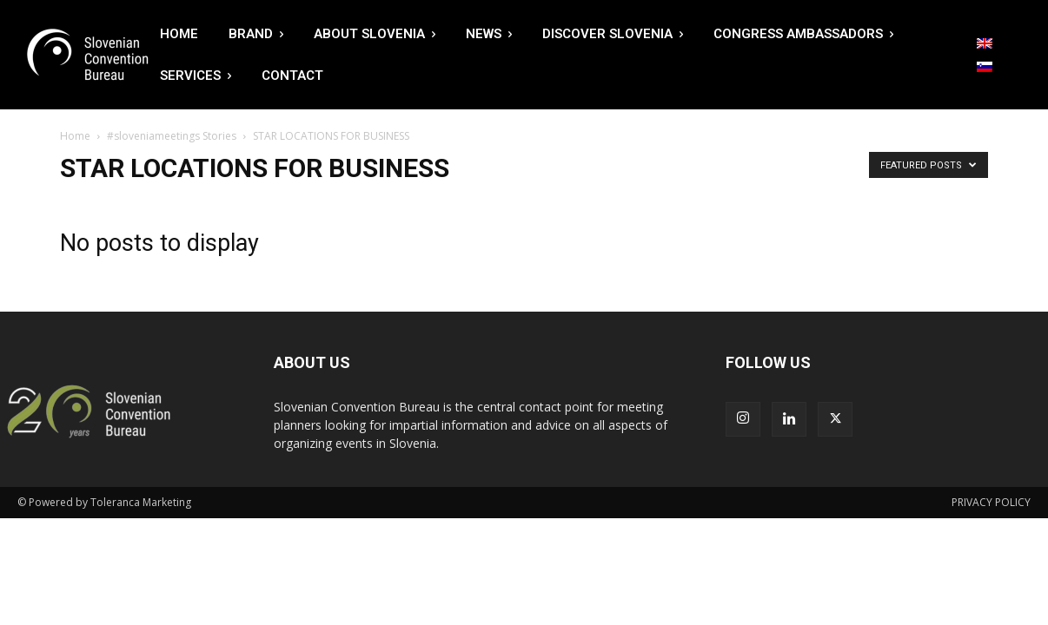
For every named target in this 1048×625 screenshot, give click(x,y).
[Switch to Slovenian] (984, 67)
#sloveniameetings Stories (171, 135)
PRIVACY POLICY (991, 502)
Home (75, 135)
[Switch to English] (984, 43)
